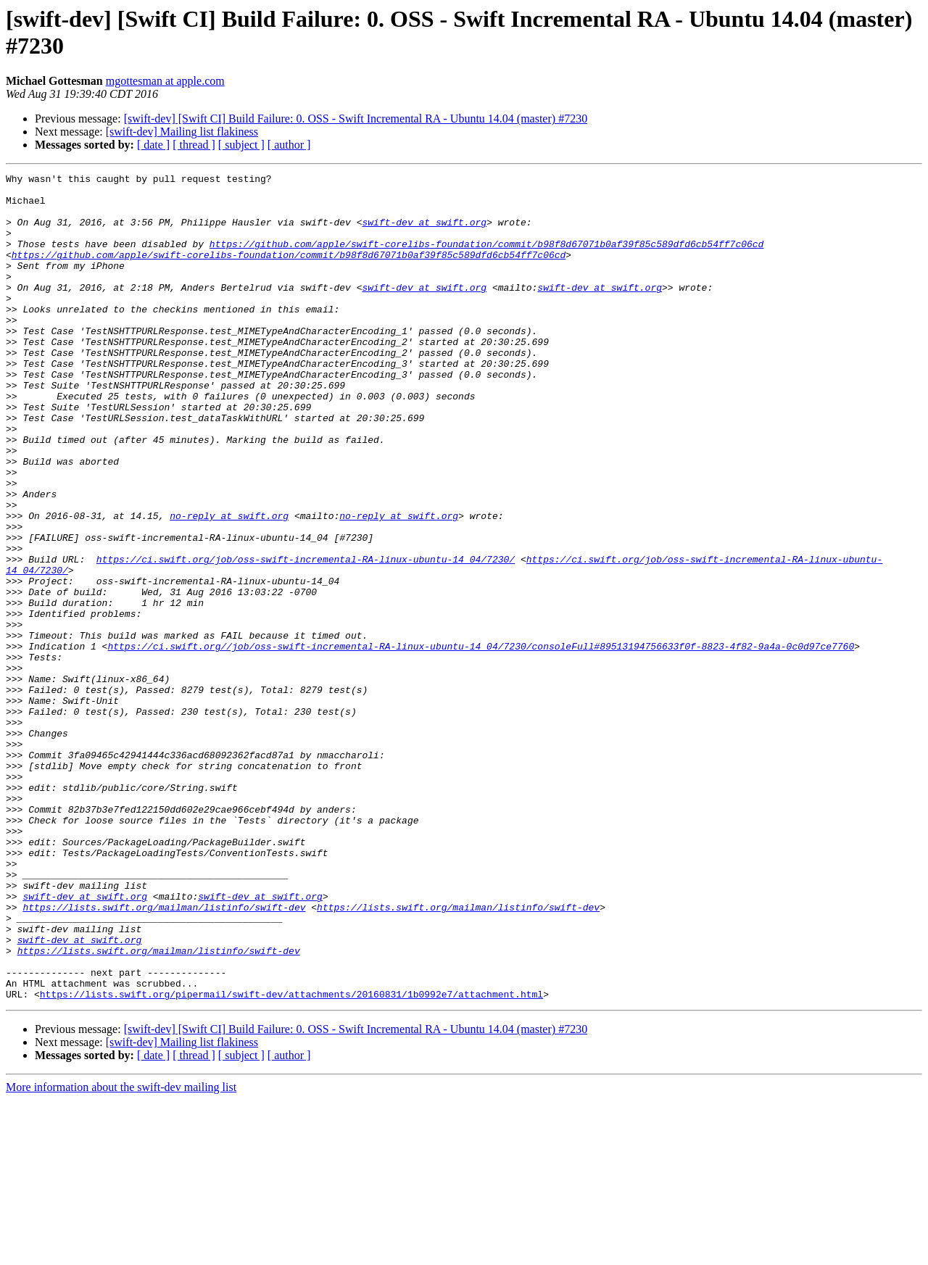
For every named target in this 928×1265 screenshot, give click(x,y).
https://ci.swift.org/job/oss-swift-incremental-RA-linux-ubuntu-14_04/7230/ (305, 637)
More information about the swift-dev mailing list (121, 1252)
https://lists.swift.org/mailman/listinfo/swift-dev (163, 1054)
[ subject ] (241, 144)
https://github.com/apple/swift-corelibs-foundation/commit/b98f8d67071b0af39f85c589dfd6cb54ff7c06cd (486, 258)
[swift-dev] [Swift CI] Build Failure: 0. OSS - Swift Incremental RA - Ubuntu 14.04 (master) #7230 (355, 118)
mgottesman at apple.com (165, 81)
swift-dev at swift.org (424, 232)
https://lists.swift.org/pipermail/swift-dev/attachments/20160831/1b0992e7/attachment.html (291, 1159)
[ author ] (289, 144)
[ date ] (153, 144)
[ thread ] (194, 144)
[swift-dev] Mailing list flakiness (182, 131)
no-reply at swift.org (229, 585)
